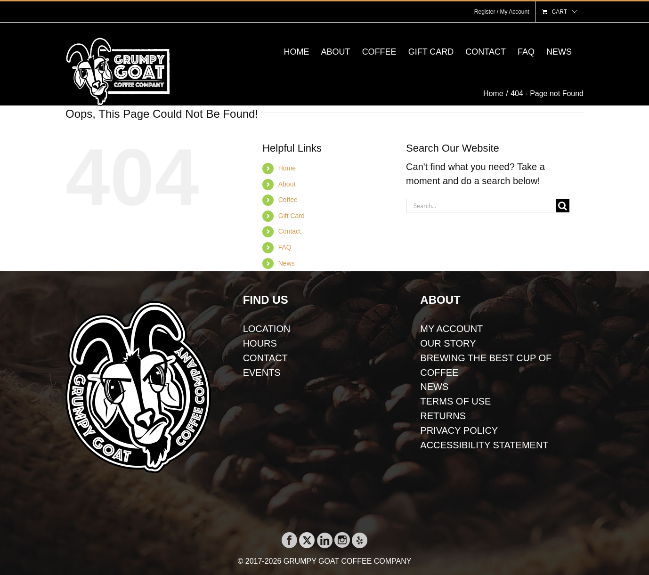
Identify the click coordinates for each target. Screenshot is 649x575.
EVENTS (262, 372)
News (286, 263)
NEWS (434, 386)
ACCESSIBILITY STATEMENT (484, 445)
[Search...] (481, 205)
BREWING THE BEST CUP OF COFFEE (486, 365)
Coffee (288, 199)
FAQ (285, 247)
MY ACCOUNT (451, 329)
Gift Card (291, 215)
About (287, 184)
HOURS (260, 343)
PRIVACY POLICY (459, 430)
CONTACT (265, 358)
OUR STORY (448, 343)
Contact (289, 231)
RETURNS (443, 416)
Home (287, 168)
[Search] (562, 205)
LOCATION (267, 329)
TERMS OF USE (455, 401)
